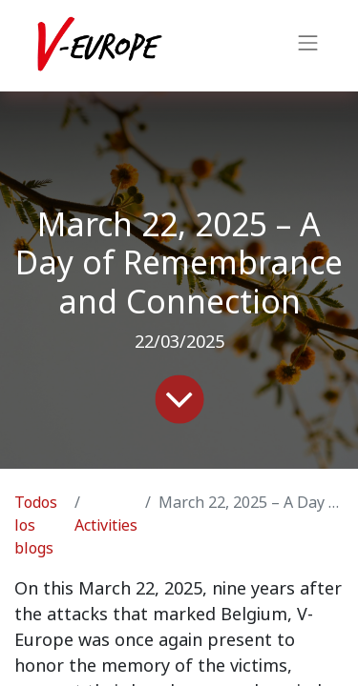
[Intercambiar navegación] (308, 46)
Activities (105, 525)
